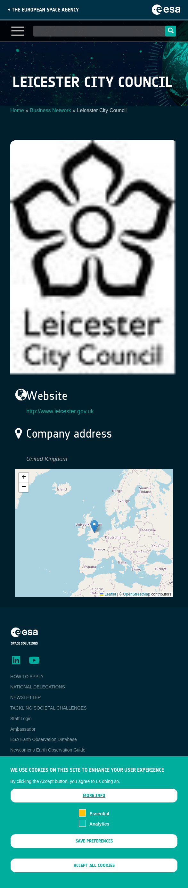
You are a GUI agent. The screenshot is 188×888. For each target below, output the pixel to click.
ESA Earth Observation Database (43, 739)
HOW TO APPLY (27, 676)
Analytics (99, 830)
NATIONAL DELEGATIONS (37, 686)
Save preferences (94, 848)
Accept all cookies (94, 872)
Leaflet (108, 594)
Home (17, 110)
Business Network (50, 110)
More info (94, 802)
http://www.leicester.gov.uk (60, 411)
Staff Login (21, 718)
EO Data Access (26, 760)
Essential (99, 820)
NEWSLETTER (25, 697)
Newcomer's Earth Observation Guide (48, 749)
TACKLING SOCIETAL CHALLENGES (48, 708)
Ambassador (23, 729)
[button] (94, 526)
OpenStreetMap (136, 594)
